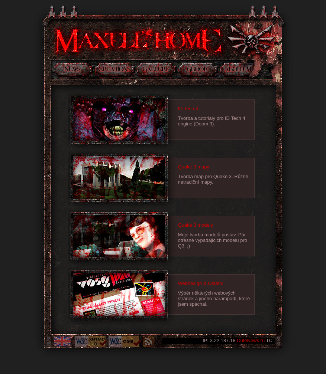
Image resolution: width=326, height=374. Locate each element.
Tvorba (115, 71)
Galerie (156, 71)
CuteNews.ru (251, 340)
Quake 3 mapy (194, 167)
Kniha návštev (198, 71)
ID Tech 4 (188, 108)
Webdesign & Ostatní (201, 283)
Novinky (73, 71)
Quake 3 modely (195, 225)
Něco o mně (237, 71)
